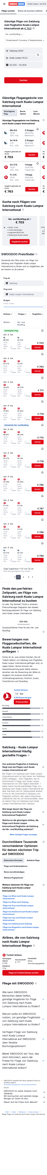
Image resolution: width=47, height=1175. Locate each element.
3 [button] (28, 577)
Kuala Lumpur (34, 1112)
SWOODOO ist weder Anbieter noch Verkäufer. (25, 1092)
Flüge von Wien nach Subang (15, 902)
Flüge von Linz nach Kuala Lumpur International (18, 919)
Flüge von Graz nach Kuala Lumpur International (18, 906)
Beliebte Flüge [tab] (33, 860)
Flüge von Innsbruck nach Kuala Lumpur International (20, 913)
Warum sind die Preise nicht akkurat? (25, 1102)
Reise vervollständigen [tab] (14, 872)
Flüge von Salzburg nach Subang (17, 924)
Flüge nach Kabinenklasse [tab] (15, 866)
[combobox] (14, 34)
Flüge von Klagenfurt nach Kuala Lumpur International (21, 928)
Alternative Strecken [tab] (13, 860)
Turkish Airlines (21, 690)
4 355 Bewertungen (22, 697)
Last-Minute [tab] (36, 112)
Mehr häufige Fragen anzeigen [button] (23, 834)
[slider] (44, 306)
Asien (14, 1112)
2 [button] (23, 577)
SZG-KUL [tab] (23, 622)
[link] (20, 241)
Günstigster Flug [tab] (9, 112)
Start (7, 1112)
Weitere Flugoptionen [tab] (13, 878)
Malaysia (22, 1112)
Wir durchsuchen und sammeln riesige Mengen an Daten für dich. (25, 1097)
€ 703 (27, 28)
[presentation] (33, 28)
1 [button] (18, 577)
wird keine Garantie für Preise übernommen (20, 1085)
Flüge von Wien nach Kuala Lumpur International (18, 897)
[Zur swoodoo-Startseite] (17, 4)
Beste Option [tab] (23, 112)
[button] (4, 4)
